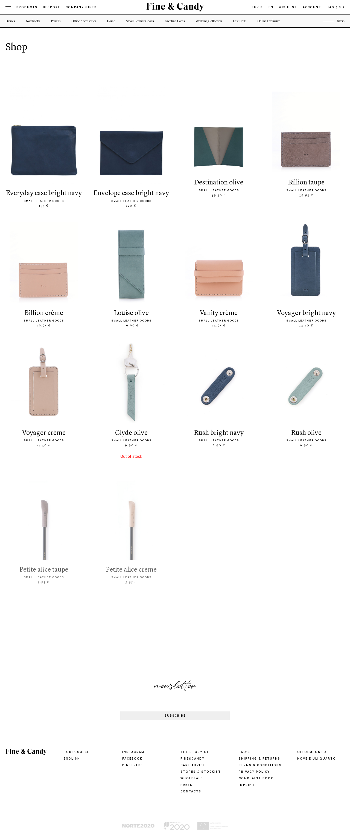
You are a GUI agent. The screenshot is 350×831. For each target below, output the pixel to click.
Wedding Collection (209, 21)
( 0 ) (340, 7)
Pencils (56, 21)
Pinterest (133, 765)
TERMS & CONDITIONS (260, 765)
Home (111, 21)
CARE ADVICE (192, 765)
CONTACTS (190, 792)
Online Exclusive (268, 21)
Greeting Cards (175, 21)
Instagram (133, 752)
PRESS (186, 785)
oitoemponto (311, 752)
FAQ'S (244, 752)
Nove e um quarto (316, 759)
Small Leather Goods (140, 21)
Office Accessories (83, 21)
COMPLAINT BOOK (256, 778)
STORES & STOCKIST (200, 772)
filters (341, 21)
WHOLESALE (191, 778)
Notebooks (33, 21)
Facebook (132, 759)
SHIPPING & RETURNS (259, 759)
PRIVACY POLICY (254, 772)
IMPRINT (247, 785)
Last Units (240, 21)
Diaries (10, 21)
